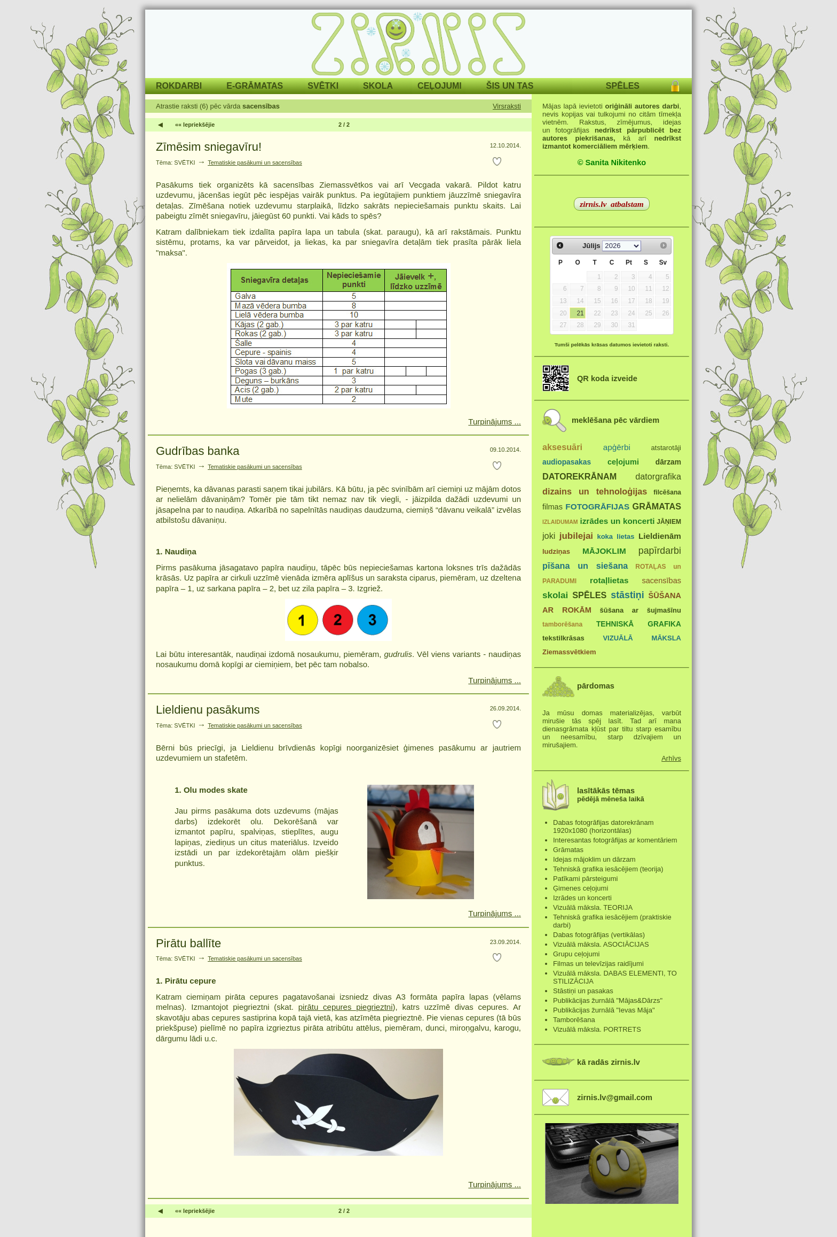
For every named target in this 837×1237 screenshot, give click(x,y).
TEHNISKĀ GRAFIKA (638, 624)
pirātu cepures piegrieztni (345, 1006)
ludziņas (556, 551)
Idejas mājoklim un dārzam (594, 859)
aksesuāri (562, 447)
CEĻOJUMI (439, 85)
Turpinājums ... (494, 421)
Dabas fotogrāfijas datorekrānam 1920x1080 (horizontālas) (603, 826)
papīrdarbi (659, 550)
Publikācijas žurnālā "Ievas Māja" (604, 1010)
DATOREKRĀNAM (579, 476)
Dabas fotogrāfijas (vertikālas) (599, 935)
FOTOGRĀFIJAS (597, 506)
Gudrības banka (198, 451)
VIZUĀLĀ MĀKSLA (642, 638)
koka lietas (615, 536)
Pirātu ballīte (188, 943)
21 (580, 313)
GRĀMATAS (657, 506)
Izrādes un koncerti (582, 898)
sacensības (661, 580)
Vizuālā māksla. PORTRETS (597, 1029)
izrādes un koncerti (617, 520)
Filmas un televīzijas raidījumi (598, 964)
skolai (555, 595)
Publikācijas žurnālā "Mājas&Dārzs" (607, 1000)
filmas (552, 506)
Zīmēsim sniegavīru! (209, 146)
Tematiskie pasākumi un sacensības (255, 162)
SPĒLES (622, 85)
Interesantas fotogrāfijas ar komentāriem (615, 840)
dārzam (668, 462)
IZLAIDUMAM (560, 522)
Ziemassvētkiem (569, 652)
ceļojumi (623, 462)
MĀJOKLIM (604, 550)
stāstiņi (627, 595)
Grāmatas (568, 850)
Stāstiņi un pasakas (583, 991)
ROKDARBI (179, 85)
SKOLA (378, 85)
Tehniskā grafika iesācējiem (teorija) (608, 869)
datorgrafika (658, 476)
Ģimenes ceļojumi (580, 888)
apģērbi (616, 447)
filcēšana (667, 492)
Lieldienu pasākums (207, 709)
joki (548, 535)
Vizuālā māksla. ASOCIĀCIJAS (601, 944)
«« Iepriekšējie (195, 124)
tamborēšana (562, 624)
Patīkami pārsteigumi (585, 879)
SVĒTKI (322, 85)
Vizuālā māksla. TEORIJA (593, 907)
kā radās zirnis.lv (608, 1062)
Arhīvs (671, 758)
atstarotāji (666, 448)
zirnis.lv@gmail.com (614, 1097)
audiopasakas (566, 462)
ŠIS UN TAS (510, 85)
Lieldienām (659, 535)
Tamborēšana (574, 1020)
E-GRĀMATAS (254, 85)
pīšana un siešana (585, 565)
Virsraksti (507, 106)
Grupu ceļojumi (576, 954)
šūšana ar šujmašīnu (640, 610)
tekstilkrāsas (563, 638)
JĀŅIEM (669, 521)
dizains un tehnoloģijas (594, 491)
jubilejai (576, 536)
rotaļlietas (609, 580)
